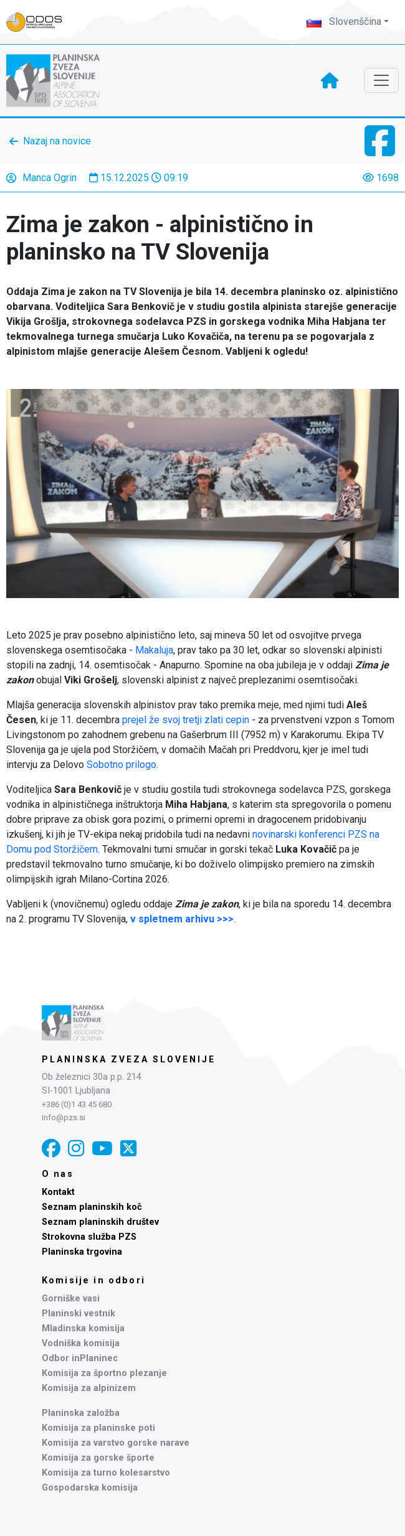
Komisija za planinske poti (98, 1428)
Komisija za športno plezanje (104, 1373)
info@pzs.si (63, 1117)
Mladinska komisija (83, 1328)
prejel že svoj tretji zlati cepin (185, 720)
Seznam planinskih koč (92, 1207)
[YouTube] (102, 1149)
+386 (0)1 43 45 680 (77, 1104)
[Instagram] (76, 1149)
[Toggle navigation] (381, 80)
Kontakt (58, 1192)
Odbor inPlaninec (80, 1358)
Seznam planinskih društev (100, 1222)
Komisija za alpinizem (89, 1388)
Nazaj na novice (57, 141)
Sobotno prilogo (121, 764)
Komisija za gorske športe (98, 1458)
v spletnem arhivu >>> (182, 919)
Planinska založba (81, 1413)
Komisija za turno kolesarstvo (106, 1473)
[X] (128, 1149)
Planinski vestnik (78, 1313)
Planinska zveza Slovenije (129, 1059)
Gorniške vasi (71, 1298)
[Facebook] (51, 1149)
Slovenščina (344, 21)
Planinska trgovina (82, 1252)
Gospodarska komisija (90, 1487)
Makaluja (154, 650)
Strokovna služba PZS (89, 1237)
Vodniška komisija (81, 1343)
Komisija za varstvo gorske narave (115, 1443)
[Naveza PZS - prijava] (40, 22)
